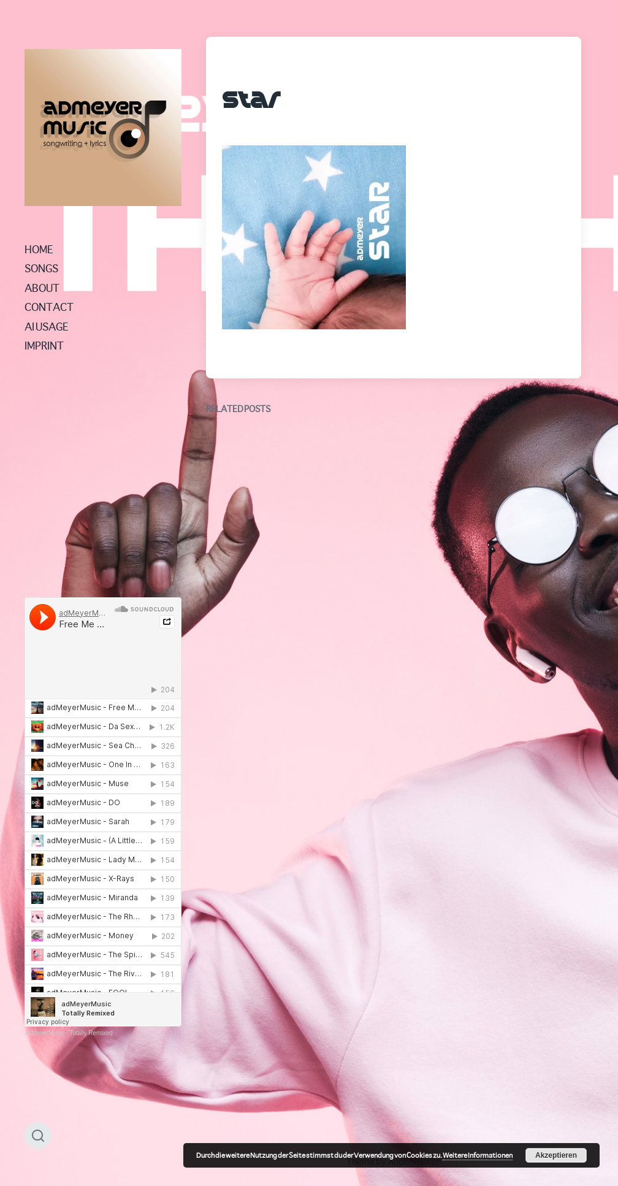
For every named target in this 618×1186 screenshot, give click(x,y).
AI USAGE (47, 326)
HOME (39, 249)
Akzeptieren (556, 1155)
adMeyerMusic (44, 1033)
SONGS (41, 268)
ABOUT (42, 287)
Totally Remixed (91, 1033)
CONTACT (49, 306)
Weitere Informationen (478, 1155)
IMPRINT (44, 345)
